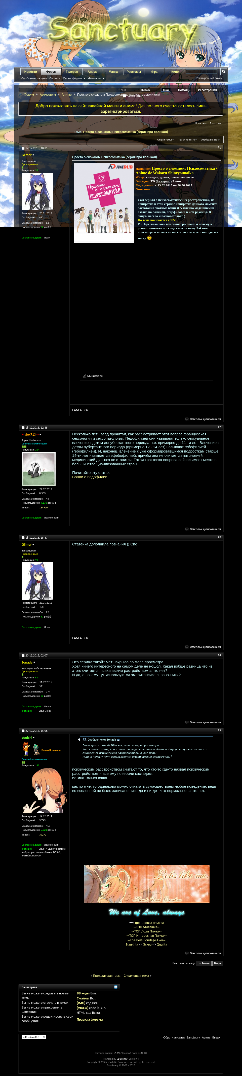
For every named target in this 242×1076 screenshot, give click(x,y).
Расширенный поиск (209, 78)
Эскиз (147, 944)
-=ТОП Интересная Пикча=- (147, 935)
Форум (51, 72)
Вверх (217, 963)
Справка (54, 78)
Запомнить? (132, 95)
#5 (219, 730)
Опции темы (164, 139)
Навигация (94, 78)
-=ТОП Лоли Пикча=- (147, 931)
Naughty (132, 944)
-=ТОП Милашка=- (146, 927)
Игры (154, 72)
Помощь (184, 90)
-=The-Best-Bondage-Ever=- (146, 940)
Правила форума (90, 1019)
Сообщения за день (34, 78)
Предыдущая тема (106, 976)
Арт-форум (48, 94)
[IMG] (81, 1003)
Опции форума (72, 78)
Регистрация (207, 90)
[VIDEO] (82, 1008)
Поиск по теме (186, 139)
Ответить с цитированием (203, 419)
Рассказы (134, 72)
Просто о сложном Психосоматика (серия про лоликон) (125, 132)
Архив (206, 1037)
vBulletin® (122, 1058)
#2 (219, 427)
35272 (42, 834)
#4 (219, 655)
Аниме (93, 72)
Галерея (72, 72)
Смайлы (83, 998)
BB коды (83, 993)
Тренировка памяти (149, 923)
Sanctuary (193, 1037)
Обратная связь (174, 1037)
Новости (30, 72)
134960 (43, 507)
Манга (113, 72)
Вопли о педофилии (89, 477)
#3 (219, 537)
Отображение (209, 139)
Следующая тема (136, 976)
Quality (162, 944)
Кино (175, 72)
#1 (219, 147)
